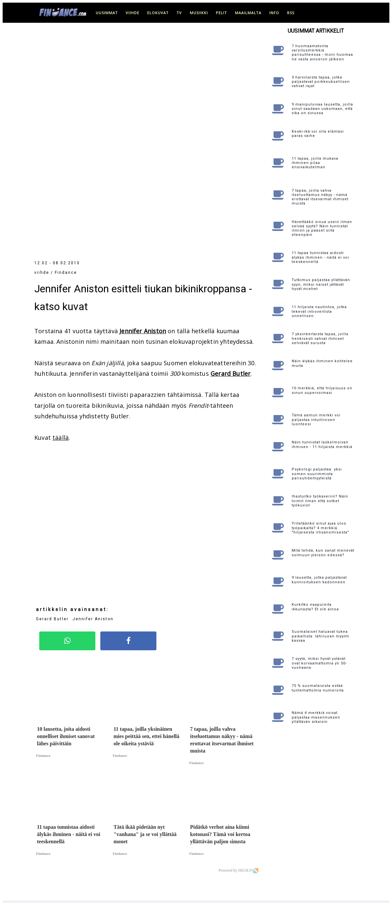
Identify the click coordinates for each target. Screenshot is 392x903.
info (274, 12)
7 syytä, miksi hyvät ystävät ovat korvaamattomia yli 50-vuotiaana (319, 663)
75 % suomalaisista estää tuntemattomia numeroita (318, 688)
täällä (60, 218)
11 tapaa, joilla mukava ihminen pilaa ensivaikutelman (315, 162)
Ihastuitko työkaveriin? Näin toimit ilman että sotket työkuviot (320, 500)
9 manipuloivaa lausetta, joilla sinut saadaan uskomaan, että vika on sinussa (322, 108)
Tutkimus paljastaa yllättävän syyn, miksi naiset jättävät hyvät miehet (321, 284)
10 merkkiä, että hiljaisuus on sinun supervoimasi (322, 390)
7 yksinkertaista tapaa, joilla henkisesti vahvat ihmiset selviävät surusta (320, 338)
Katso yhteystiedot (234, 844)
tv (179, 12)
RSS (290, 12)
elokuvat (158, 12)
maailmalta (248, 12)
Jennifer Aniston (142, 111)
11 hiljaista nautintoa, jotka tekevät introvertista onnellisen (319, 311)
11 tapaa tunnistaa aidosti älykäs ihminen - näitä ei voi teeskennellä (320, 257)
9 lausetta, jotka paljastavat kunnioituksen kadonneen (319, 579)
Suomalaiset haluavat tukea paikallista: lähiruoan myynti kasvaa (320, 635)
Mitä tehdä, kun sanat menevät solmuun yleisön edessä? (323, 552)
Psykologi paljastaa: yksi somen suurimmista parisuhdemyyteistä (317, 473)
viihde (132, 12)
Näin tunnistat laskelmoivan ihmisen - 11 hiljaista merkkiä (322, 444)
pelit (221, 12)
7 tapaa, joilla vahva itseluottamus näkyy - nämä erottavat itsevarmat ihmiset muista (320, 197)
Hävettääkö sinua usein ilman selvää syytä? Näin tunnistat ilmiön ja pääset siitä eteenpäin (322, 228)
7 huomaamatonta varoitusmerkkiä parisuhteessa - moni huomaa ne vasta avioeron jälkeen (322, 52)
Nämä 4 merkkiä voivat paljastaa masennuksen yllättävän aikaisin (316, 717)
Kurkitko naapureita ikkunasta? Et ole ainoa (315, 606)
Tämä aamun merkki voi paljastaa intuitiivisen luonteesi (316, 419)
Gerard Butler (230, 154)
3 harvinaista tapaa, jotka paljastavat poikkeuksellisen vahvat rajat (321, 81)
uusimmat (107, 12)
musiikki (199, 12)
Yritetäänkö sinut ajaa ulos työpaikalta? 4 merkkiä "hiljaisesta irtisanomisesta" (320, 527)
